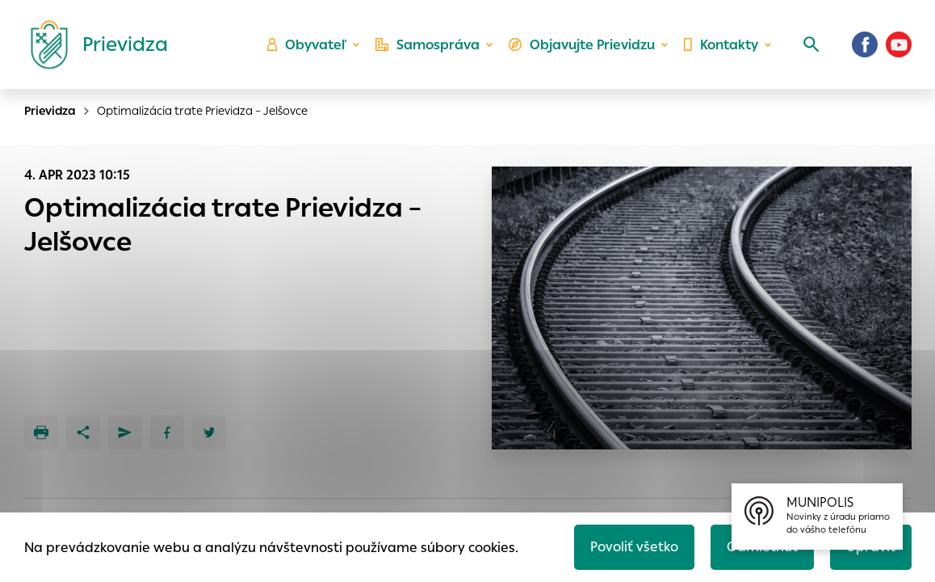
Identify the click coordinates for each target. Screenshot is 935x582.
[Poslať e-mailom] (125, 432)
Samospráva (427, 44)
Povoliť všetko (634, 546)
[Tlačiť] (41, 432)
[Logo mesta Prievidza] (92, 44)
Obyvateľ (306, 44)
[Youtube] (899, 44)
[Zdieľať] (83, 432)
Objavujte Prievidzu (582, 44)
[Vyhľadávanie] (811, 44)
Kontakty (721, 44)
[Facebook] (865, 44)
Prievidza (50, 110)
